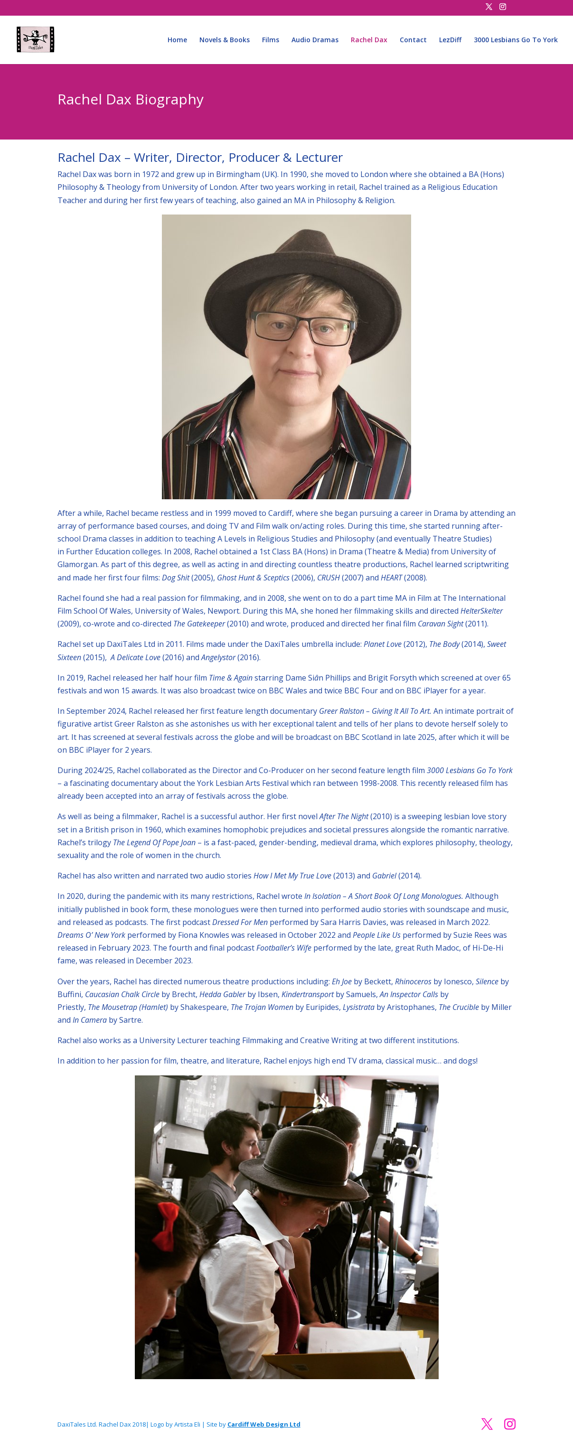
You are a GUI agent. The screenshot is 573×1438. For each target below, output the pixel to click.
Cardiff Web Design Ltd (264, 1424)
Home (177, 40)
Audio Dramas (314, 40)
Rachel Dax (369, 40)
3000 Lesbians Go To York (516, 40)
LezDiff (450, 40)
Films (270, 40)
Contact (413, 40)
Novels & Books (224, 40)
